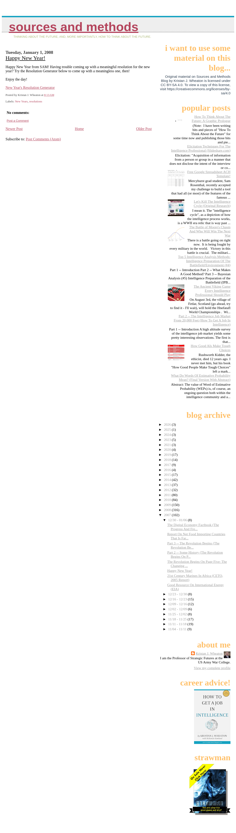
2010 (168, 500)
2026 (168, 424)
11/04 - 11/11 (177, 629)
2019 (168, 455)
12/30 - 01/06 (178, 520)
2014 (168, 480)
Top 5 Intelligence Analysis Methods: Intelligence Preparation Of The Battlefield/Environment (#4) (204, 261)
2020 (168, 449)
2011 (168, 495)
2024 (168, 435)
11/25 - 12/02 (178, 614)
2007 (168, 515)
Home (79, 129)
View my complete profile (212, 668)
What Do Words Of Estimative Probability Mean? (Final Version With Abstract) (200, 377)
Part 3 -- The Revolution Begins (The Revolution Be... (193, 545)
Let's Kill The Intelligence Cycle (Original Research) (212, 204)
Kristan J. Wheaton (209, 653)
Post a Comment (18, 120)
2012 (168, 490)
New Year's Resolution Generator (30, 88)
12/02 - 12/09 (178, 609)
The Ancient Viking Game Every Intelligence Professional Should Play (212, 290)
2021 (168, 445)
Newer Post (14, 129)
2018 (168, 460)
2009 (168, 505)
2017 (168, 465)
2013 (168, 485)
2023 (168, 440)
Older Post (144, 129)
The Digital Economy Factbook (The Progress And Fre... (193, 527)
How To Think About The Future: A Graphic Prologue (211, 119)
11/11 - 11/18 (177, 624)
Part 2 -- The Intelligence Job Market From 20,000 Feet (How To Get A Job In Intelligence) (202, 320)
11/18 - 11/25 (178, 619)
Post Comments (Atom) (43, 139)
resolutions (35, 101)
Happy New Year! (25, 58)
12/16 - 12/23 (178, 599)
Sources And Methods (73, 27)
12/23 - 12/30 (178, 594)
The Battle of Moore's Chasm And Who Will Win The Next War (209, 231)
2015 (168, 475)
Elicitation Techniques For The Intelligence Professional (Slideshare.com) (200, 148)
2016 (168, 470)
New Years (21, 101)
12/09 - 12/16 (178, 604)
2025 (168, 429)
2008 (168, 510)
